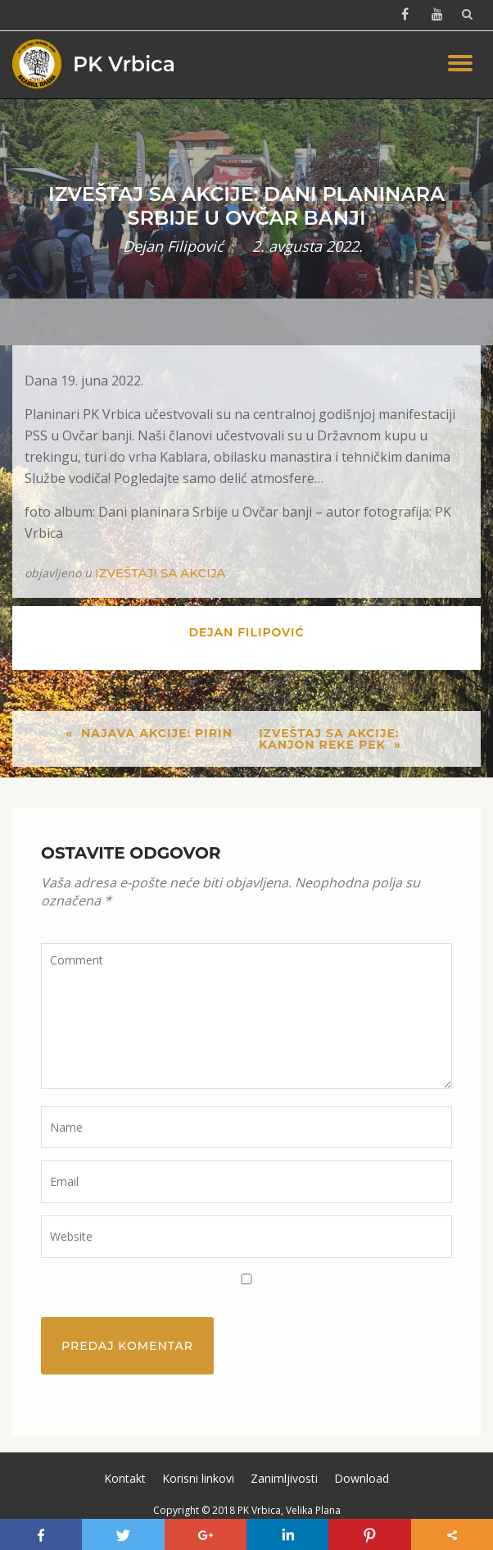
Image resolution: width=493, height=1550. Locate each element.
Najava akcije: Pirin (157, 733)
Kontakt (125, 1478)
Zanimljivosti (284, 1478)
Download (361, 1478)
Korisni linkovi (198, 1478)
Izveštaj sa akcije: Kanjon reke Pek (329, 738)
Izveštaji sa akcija (160, 573)
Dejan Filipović (173, 246)
